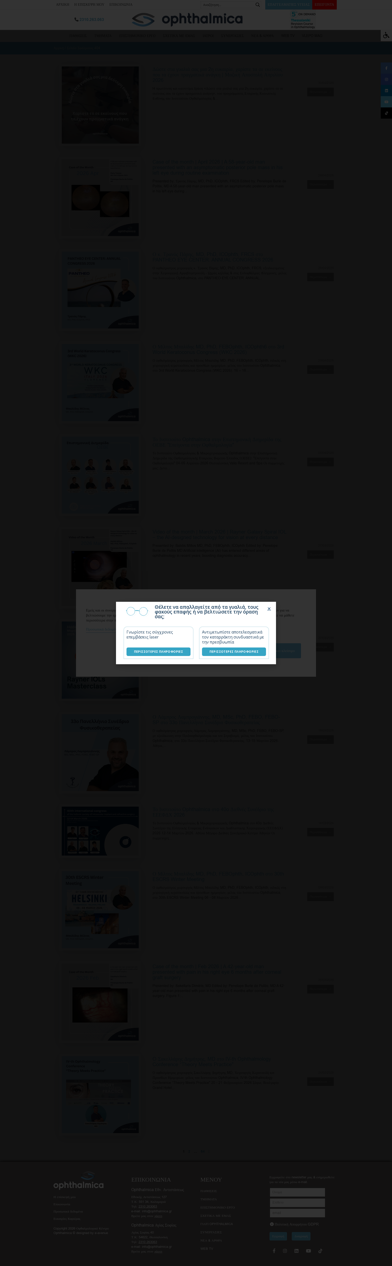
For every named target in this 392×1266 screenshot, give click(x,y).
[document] (196, 633)
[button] (269, 609)
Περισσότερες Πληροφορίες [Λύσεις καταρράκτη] (234, 651)
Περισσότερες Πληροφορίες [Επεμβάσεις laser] (158, 651)
